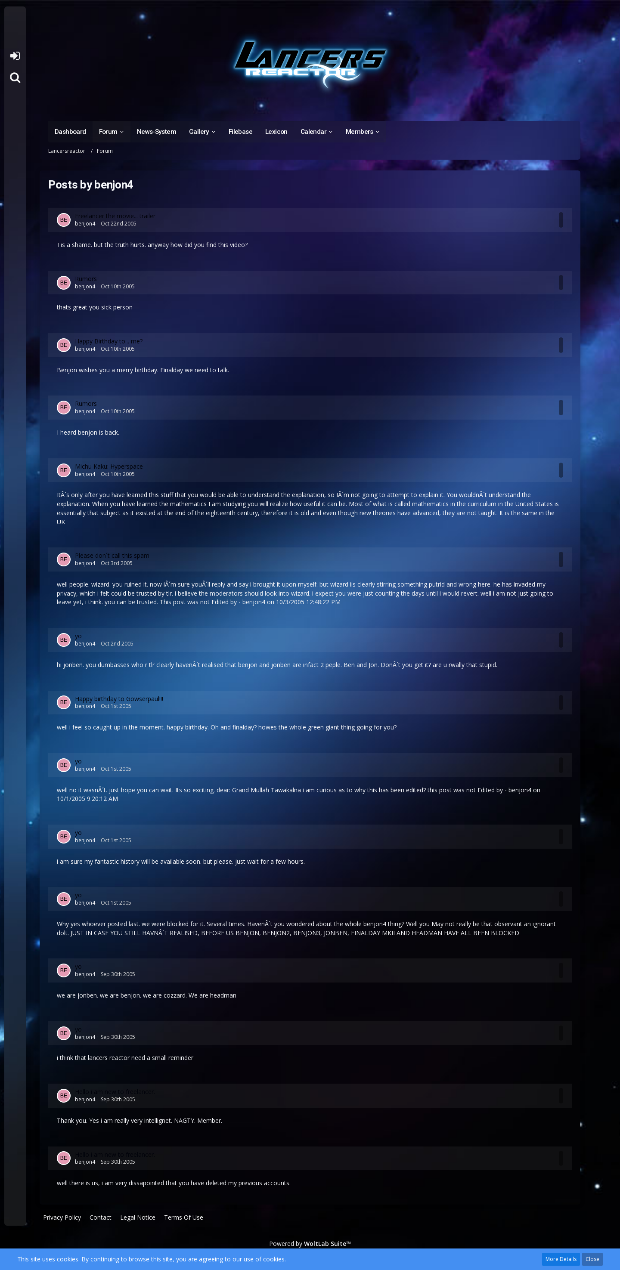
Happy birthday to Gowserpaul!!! (119, 699)
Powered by (310, 1243)
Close (592, 1259)
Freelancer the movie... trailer (115, 216)
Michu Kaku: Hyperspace (109, 466)
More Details (561, 1259)
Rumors (86, 279)
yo (78, 636)
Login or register (14, 56)
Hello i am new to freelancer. (115, 1092)
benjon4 (85, 223)
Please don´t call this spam (112, 555)
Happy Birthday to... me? (109, 341)
